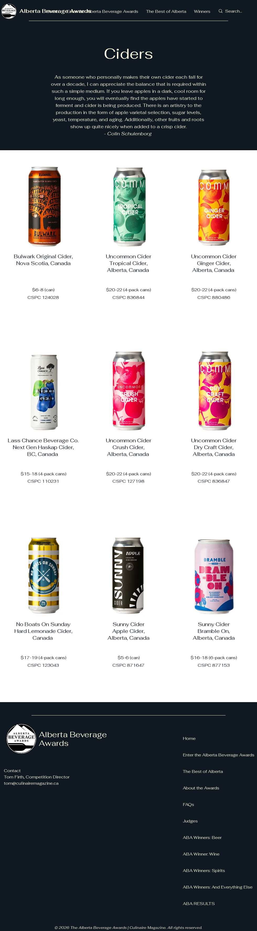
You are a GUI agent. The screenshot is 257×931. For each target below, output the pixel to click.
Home (189, 738)
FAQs (188, 804)
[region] (43, 246)
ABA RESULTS (199, 903)
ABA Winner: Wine (201, 854)
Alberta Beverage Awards (73, 738)
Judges (190, 821)
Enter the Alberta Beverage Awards (218, 755)
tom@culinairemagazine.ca (31, 783)
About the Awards (201, 788)
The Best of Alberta (203, 771)
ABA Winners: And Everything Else (218, 887)
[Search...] (234, 11)
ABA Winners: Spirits (204, 870)
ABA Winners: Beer (202, 837)
